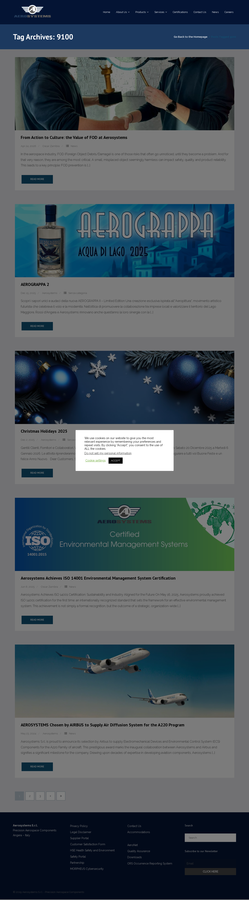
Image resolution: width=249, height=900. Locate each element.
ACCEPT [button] (115, 460)
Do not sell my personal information (107, 453)
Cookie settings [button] (95, 460)
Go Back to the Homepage (191, 37)
